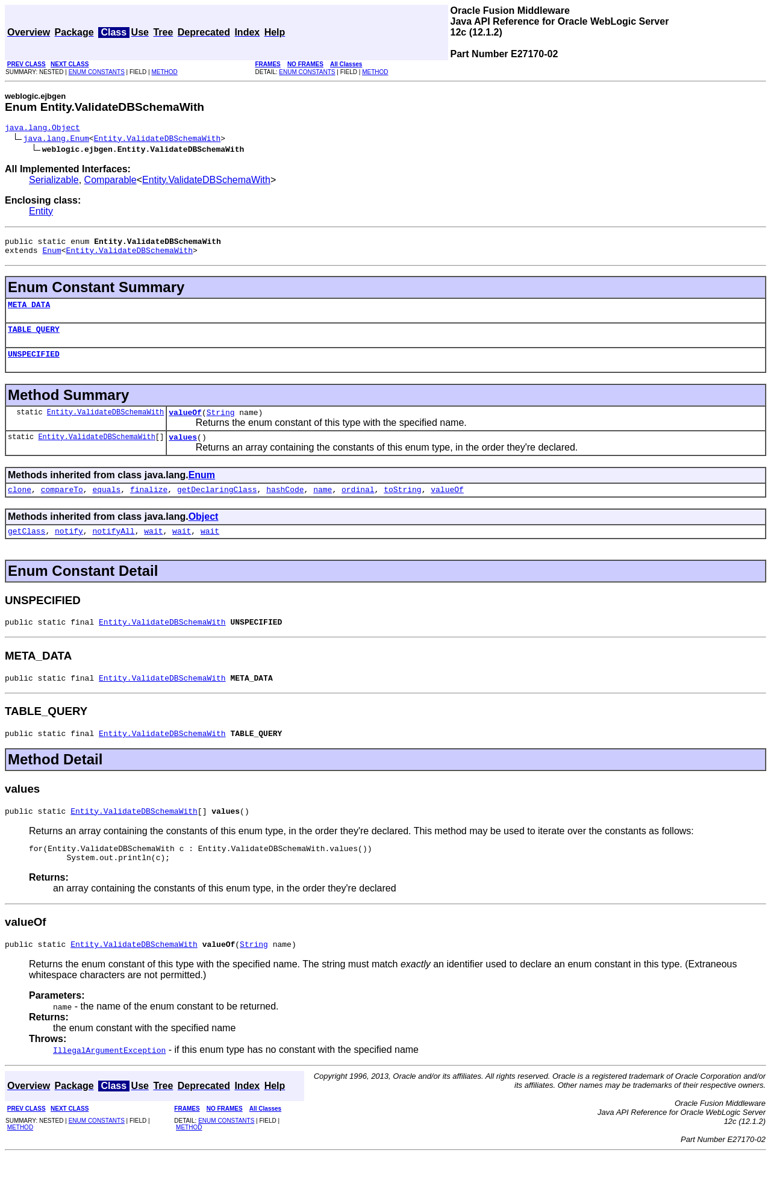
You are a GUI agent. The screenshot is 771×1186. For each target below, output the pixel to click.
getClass (26, 548)
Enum (51, 255)
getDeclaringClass (217, 505)
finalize (148, 505)
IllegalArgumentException (109, 1080)
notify (69, 548)
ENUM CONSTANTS (97, 72)
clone (19, 505)
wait (153, 548)
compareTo (62, 505)
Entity (41, 213)
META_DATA (29, 311)
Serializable (54, 181)
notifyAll (113, 548)
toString (402, 505)
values (183, 451)
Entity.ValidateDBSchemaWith (157, 139)
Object (204, 533)
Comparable (110, 181)
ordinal (358, 505)
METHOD (164, 72)
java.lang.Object (42, 128)
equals (106, 505)
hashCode (285, 505)
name (322, 505)
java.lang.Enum (56, 139)
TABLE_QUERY (34, 337)
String (221, 424)
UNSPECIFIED (34, 364)
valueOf (185, 424)
